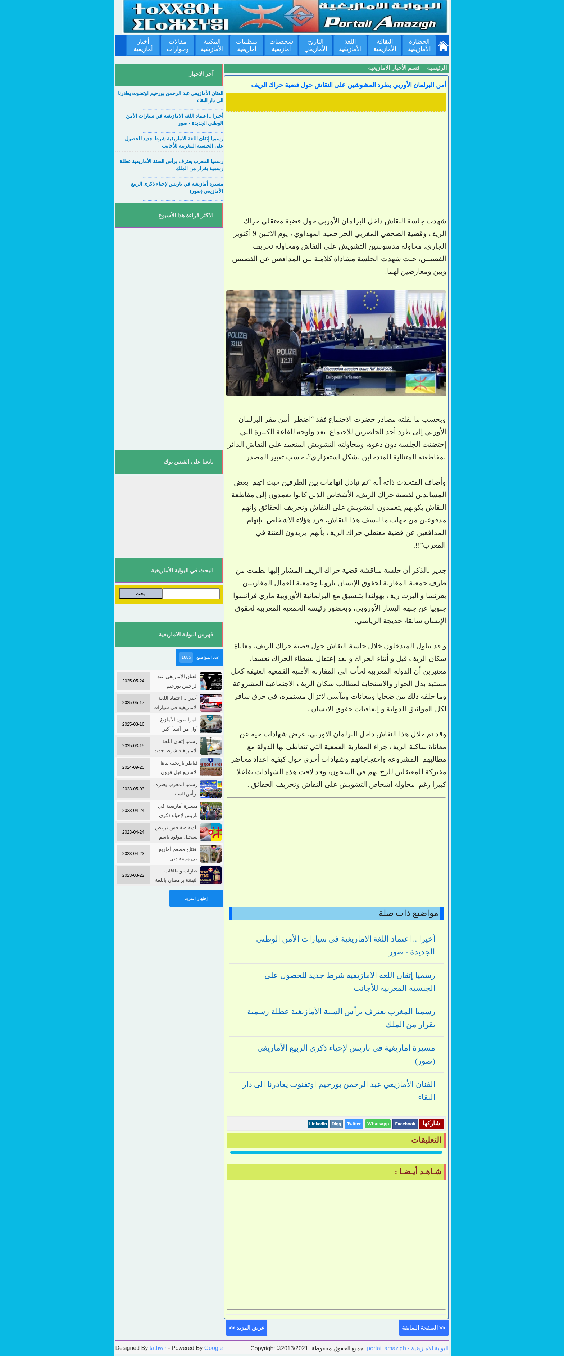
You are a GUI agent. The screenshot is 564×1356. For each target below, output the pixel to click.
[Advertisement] (336, 164)
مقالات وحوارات (178, 45)
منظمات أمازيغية (246, 45)
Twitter (354, 1123)
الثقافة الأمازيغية (384, 45)
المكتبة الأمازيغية (212, 45)
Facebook (405, 1123)
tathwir (158, 1348)
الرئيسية (437, 68)
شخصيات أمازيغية (281, 45)
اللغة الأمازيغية (350, 45)
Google (213, 1348)
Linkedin (318, 1123)
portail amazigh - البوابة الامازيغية (407, 1348)
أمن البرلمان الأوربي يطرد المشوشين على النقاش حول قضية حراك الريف (348, 85)
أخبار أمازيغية (143, 45)
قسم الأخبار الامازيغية (394, 68)
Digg (336, 1123)
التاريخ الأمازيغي (315, 45)
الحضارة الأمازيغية (419, 45)
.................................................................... (182, 108)
